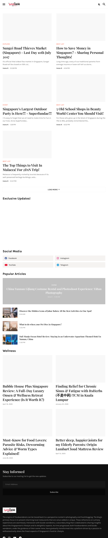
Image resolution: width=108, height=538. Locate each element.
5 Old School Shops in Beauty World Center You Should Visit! (80, 111)
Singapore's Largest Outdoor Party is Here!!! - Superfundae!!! (27, 111)
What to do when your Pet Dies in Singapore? (40, 324)
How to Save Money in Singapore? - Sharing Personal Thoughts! (80, 52)
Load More (53, 189)
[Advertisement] (54, 226)
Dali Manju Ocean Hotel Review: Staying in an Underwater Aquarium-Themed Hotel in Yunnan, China (60, 338)
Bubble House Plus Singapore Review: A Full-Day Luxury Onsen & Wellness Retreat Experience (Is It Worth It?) (25, 393)
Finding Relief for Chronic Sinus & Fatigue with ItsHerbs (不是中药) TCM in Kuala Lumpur (79, 393)
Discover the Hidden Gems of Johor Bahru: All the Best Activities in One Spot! (55, 311)
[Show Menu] (3, 4)
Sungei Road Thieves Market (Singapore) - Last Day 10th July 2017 (27, 52)
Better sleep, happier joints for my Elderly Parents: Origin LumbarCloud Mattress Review (80, 444)
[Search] (104, 4)
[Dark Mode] (99, 4)
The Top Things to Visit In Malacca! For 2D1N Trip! (22, 167)
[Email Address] (54, 484)
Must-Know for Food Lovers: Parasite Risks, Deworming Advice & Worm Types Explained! (25, 447)
